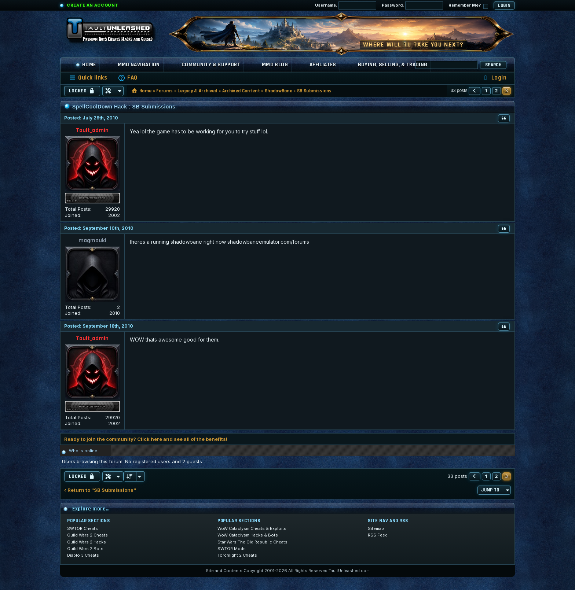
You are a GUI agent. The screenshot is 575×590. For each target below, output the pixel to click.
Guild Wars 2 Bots (85, 548)
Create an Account (92, 5)
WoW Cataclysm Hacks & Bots (247, 535)
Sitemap (376, 528)
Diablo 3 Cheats (83, 555)
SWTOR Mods (231, 548)
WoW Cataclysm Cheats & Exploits (251, 528)
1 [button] (486, 90)
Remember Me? (468, 6)
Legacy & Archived (197, 91)
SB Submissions (314, 91)
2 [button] (496, 90)
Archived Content (241, 91)
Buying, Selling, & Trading (393, 64)
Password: (412, 5)
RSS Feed (378, 535)
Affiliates (323, 64)
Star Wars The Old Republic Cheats (252, 542)
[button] (474, 91)
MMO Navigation (139, 64)
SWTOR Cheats (82, 528)
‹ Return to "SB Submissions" (100, 490)
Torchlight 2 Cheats (237, 555)
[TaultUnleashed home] (115, 32)
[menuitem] (127, 78)
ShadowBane (278, 91)
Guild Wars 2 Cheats (87, 535)
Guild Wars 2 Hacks (86, 542)
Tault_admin (92, 130)
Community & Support (211, 64)
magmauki (92, 240)
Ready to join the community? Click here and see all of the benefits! (145, 439)
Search (493, 65)
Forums (164, 91)
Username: (345, 5)
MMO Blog (275, 64)
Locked (82, 91)
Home (86, 64)
